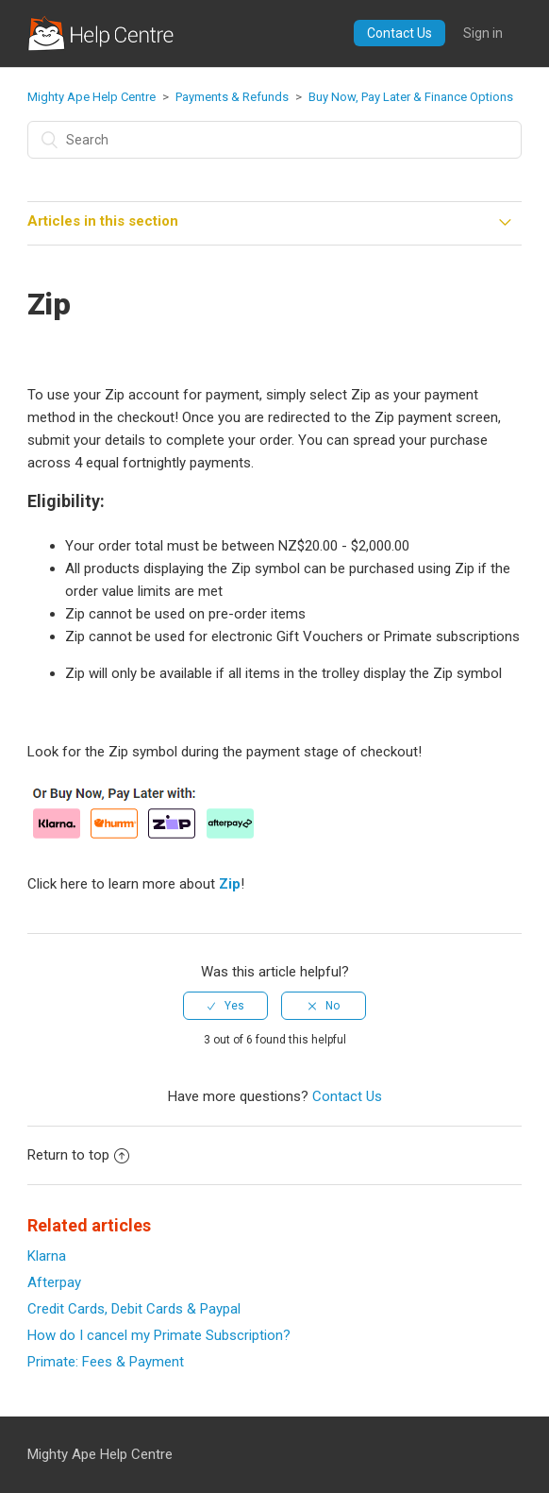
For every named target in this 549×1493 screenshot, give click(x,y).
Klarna (46, 1255)
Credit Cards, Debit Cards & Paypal (134, 1308)
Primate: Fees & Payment (105, 1361)
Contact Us (399, 33)
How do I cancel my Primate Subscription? (159, 1335)
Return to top (78, 1154)
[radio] (225, 1006)
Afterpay (54, 1282)
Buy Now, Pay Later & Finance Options (410, 97)
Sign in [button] (483, 33)
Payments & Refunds (232, 97)
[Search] (274, 140)
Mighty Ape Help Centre (91, 97)
